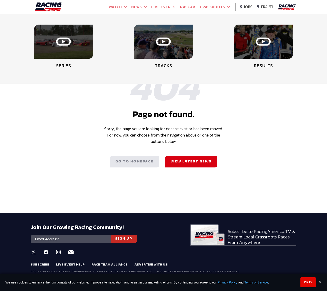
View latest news (191, 161)
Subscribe (40, 264)
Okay (308, 282)
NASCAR (187, 7)
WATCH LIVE (97, 34)
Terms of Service (256, 282)
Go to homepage (134, 161)
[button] (293, 28)
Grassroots (215, 7)
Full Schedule (53, 35)
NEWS (139, 7)
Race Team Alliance (110, 264)
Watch (118, 7)
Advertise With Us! (151, 264)
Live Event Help (70, 264)
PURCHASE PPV (141, 34)
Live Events (163, 7)
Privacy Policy (227, 282)
